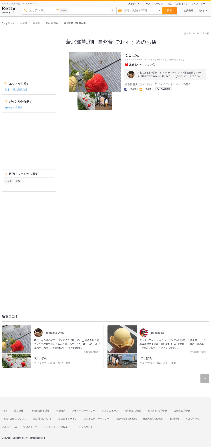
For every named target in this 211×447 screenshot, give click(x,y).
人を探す (132, 3)
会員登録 (188, 10)
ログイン (202, 10)
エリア (147, 3)
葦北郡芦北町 (20, 89)
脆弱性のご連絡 (133, 410)
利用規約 (60, 410)
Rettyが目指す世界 (39, 410)
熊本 (7, 89)
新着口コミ (181, 3)
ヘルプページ (193, 418)
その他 (8, 107)
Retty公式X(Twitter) (153, 418)
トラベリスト (86, 427)
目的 (170, 3)
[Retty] (9, 9)
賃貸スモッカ (30, 427)
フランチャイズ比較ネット (58, 427)
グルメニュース (199, 3)
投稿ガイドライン (67, 418)
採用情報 (175, 418)
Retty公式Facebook (126, 418)
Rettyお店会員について (14, 418)
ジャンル (159, 3)
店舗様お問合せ (182, 410)
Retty (4, 410)
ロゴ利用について (42, 418)
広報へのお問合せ (157, 410)
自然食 (18, 107)
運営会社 (18, 410)
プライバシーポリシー (83, 410)
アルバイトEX (9, 427)
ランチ (9, 181)
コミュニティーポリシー (96, 418)
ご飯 (18, 181)
